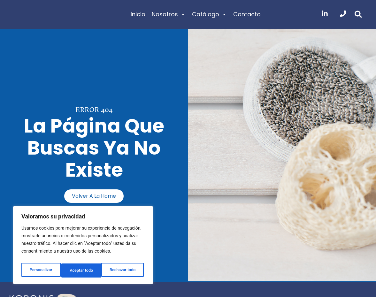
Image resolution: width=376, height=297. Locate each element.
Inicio (138, 14)
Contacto (247, 14)
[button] (358, 14)
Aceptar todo (125, 270)
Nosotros (169, 14)
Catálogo (209, 14)
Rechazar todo (82, 270)
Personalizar (40, 270)
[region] (83, 246)
